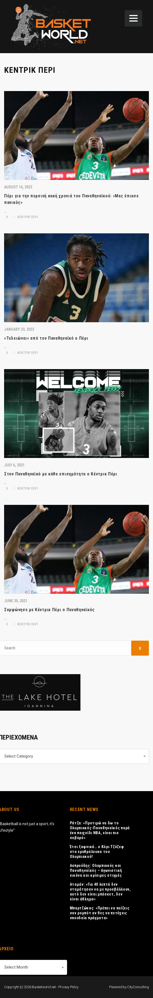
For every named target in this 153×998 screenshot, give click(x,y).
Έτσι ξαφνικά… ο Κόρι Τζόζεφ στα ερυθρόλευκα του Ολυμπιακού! (97, 852)
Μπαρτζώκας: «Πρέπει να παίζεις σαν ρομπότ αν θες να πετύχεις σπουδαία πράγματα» (100, 913)
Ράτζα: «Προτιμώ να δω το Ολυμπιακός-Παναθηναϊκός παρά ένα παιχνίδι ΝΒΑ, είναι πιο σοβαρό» (100, 830)
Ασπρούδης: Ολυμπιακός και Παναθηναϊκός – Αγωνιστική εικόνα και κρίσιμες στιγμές (96, 870)
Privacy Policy (68, 987)
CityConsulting (138, 987)
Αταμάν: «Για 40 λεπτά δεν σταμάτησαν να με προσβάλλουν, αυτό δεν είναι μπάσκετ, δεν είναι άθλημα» (100, 891)
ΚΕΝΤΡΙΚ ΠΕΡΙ (26, 217)
